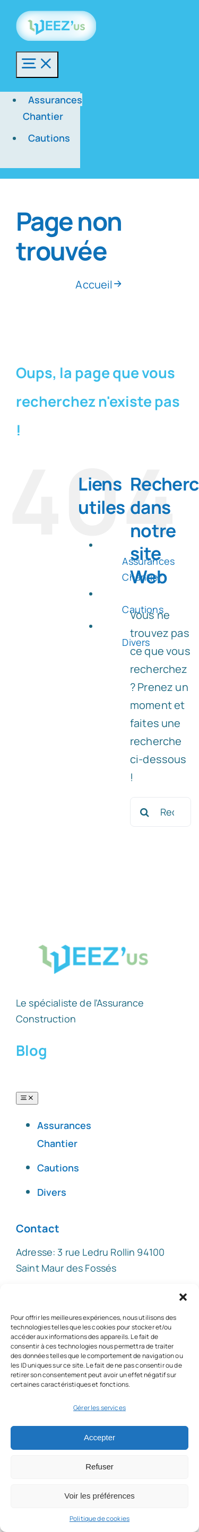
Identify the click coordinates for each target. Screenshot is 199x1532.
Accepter (99, 1437)
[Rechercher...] (160, 812)
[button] (183, 1297)
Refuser (99, 1466)
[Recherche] (145, 812)
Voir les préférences (99, 1495)
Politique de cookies (99, 1518)
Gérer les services (99, 1407)
